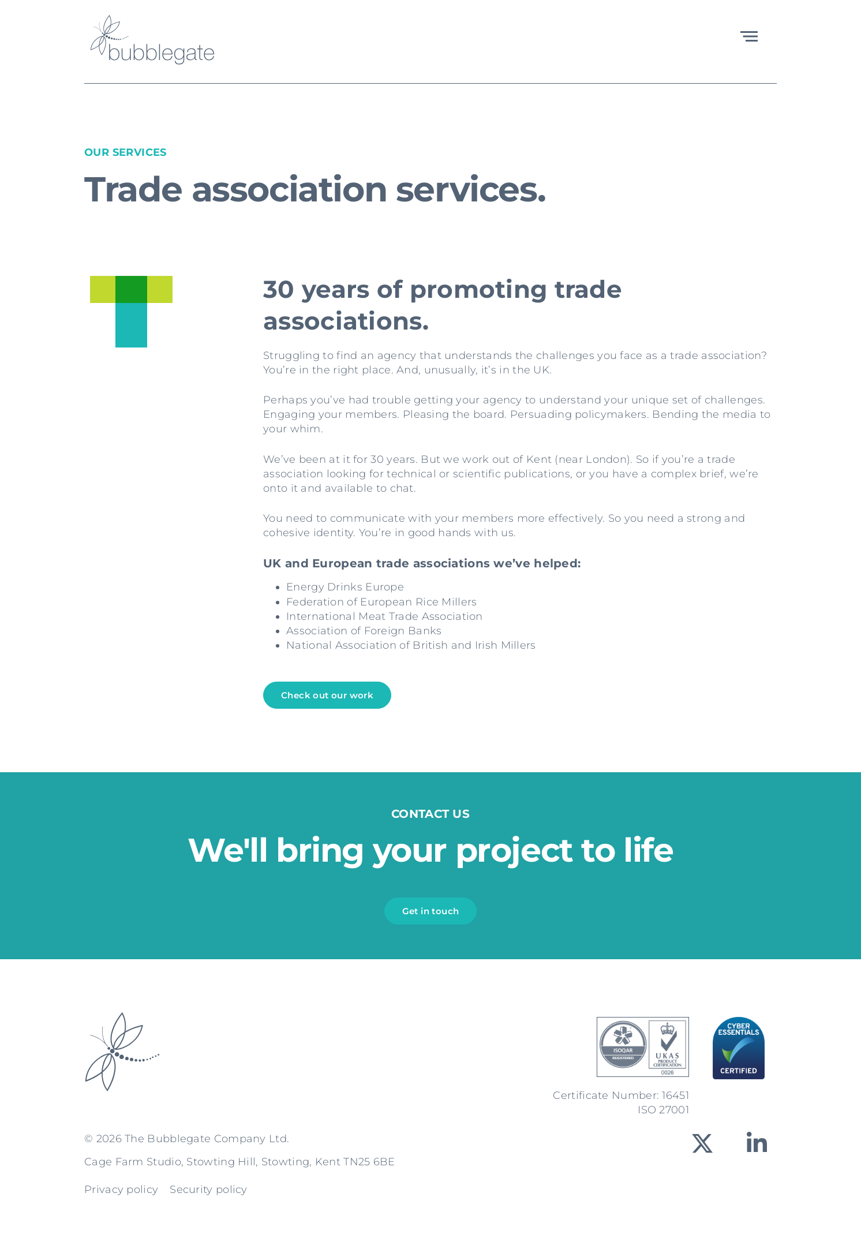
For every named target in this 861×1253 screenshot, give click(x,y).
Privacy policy (121, 1189)
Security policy (209, 1189)
